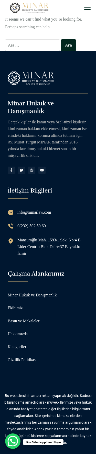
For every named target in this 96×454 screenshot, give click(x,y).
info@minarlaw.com (34, 212)
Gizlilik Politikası (22, 360)
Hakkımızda (18, 334)
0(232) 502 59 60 (31, 226)
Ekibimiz (15, 308)
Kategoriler (17, 346)
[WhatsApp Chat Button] (12, 441)
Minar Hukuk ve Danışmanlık (32, 295)
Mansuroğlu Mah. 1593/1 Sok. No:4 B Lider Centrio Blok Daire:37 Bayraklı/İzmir (49, 247)
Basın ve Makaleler (23, 321)
